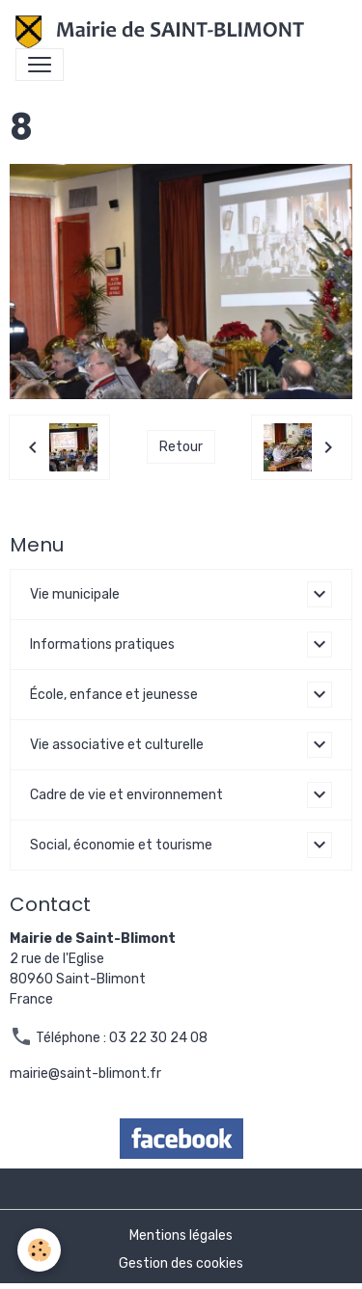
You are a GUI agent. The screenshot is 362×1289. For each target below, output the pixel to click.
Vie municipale (75, 594)
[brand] (163, 31)
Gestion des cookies (181, 1263)
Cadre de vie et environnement (126, 795)
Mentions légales (181, 1235)
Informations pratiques (102, 644)
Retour (181, 447)
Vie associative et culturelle (117, 745)
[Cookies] (39, 1250)
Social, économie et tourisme (121, 845)
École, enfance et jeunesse (114, 694)
